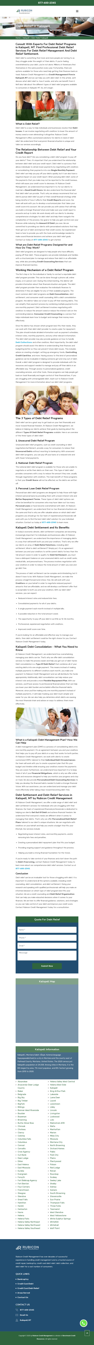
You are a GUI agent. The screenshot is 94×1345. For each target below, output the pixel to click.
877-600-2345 (47, 2)
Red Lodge (55, 1168)
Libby (52, 1107)
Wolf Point (55, 1228)
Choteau (22, 1129)
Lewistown (55, 1104)
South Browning (57, 1193)
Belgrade (22, 1094)
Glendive (22, 1196)
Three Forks (55, 1206)
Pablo (52, 1152)
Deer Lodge (23, 1158)
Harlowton (22, 1209)
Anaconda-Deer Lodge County (28, 1086)
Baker (20, 1091)
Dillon (20, 1161)
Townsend (55, 1209)
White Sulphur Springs (60, 1219)
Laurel (53, 1101)
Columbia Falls (24, 1139)
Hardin (21, 1206)
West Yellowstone (58, 1215)
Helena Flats (23, 1219)
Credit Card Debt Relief (28, 1288)
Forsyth (21, 1177)
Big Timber (23, 1101)
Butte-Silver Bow (26, 1123)
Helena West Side (58, 1085)
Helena (21, 1215)
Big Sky (21, 1097)
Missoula (54, 1139)
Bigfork (21, 1104)
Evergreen (22, 1174)
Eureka (21, 1171)
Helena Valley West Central (62, 1081)
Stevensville (55, 1196)
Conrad (21, 1145)
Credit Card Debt (25, 1284)
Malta (52, 1126)
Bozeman (22, 1116)
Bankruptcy (23, 1279)
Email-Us (24, 1315)
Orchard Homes (57, 1148)
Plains (53, 1158)
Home (18, 38)
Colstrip (21, 1136)
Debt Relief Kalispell (39, 38)
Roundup (54, 1174)
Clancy (21, 1132)
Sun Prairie (55, 1199)
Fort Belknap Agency (27, 1180)
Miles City (54, 1136)
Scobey (53, 1177)
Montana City (56, 1142)
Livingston (55, 1113)
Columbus (22, 1142)
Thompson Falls (57, 1203)
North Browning (57, 1145)
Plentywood (55, 1161)
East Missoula (24, 1168)
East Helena (23, 1164)
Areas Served (23, 1293)
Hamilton (22, 1203)
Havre (20, 1212)
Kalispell (26, 38)
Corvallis (22, 1148)
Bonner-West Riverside (28, 1110)
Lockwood (54, 1116)
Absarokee (22, 1081)
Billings (21, 1107)
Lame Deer (55, 1097)
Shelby (53, 1183)
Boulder (21, 1113)
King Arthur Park (57, 1091)
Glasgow (22, 1193)
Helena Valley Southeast (29, 1228)
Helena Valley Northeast (29, 1222)
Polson (53, 1164)
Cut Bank (22, 1155)
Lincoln (53, 1110)
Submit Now (47, 966)
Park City (54, 1155)
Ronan (53, 1171)
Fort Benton (23, 1183)
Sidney (53, 1187)
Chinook (21, 1126)
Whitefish (54, 1222)
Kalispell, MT (25, 1320)
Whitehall (54, 1225)
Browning (22, 1120)
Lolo (52, 1120)
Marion (53, 1132)
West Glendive (56, 1212)
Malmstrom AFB (57, 1123)
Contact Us (22, 1297)
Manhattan (55, 1129)
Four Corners (24, 1187)
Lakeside (54, 1094)
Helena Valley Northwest (29, 1225)
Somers (53, 1190)
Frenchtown (23, 1190)
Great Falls (23, 1199)
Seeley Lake (55, 1180)
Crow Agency (24, 1152)
